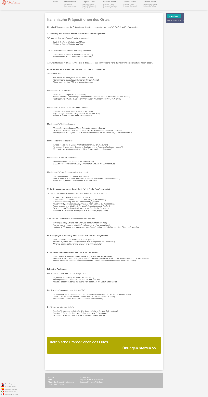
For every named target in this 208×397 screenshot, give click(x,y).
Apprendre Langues (11, 394)
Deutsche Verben (128, 4)
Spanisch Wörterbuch (110, 6)
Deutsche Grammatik (130, 6)
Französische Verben (150, 4)
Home (55, 2)
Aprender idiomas (11, 389)
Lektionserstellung (70, 6)
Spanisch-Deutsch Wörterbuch (91, 382)
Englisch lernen (88, 2)
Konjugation (68, 4)
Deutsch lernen (129, 2)
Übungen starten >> (139, 348)
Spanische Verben (108, 4)
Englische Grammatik (89, 8)
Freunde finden (149, 2)
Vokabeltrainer (70, 2)
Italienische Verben (149, 6)
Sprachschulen (85, 377)
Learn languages (10, 384)
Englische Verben (88, 4)
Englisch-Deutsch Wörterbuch (91, 379)
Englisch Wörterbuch (89, 6)
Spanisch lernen (109, 2)
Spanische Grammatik (110, 8)
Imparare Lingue (10, 392)
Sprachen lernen (10, 386)
